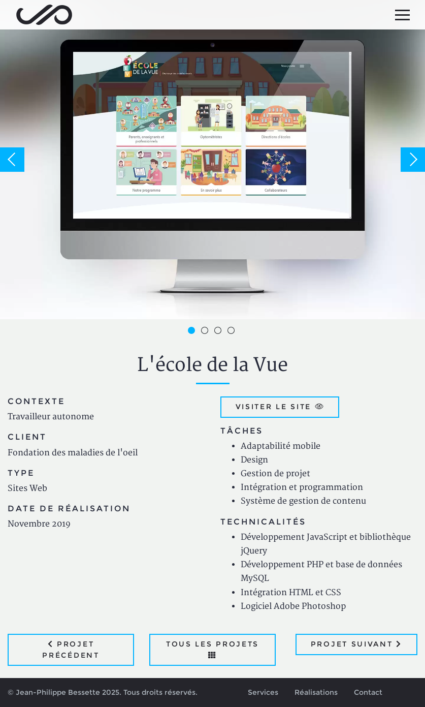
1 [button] (193, 332)
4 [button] (232, 332)
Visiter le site (280, 406)
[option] (212, 159)
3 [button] (219, 332)
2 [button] (206, 332)
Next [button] (413, 159)
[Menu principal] (402, 14)
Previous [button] (12, 159)
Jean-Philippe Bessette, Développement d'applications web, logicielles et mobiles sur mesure (44, 15)
